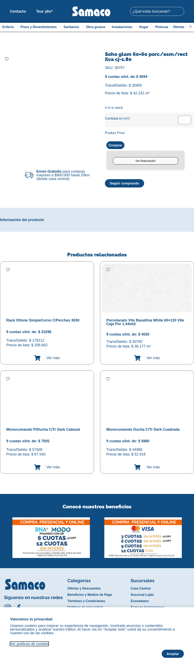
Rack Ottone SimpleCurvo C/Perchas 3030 (42, 321)
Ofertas (178, 27)
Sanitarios (72, 27)
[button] (2, 535)
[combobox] (157, 11)
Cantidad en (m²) (117, 118)
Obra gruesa (96, 27)
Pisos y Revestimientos (39, 27)
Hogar (144, 27)
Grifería (9, 27)
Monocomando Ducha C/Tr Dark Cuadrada (143, 430)
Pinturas (161, 27)
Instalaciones (123, 27)
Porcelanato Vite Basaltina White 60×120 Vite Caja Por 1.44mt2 (145, 323)
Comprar (116, 145)
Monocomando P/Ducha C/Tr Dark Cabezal (43, 430)
